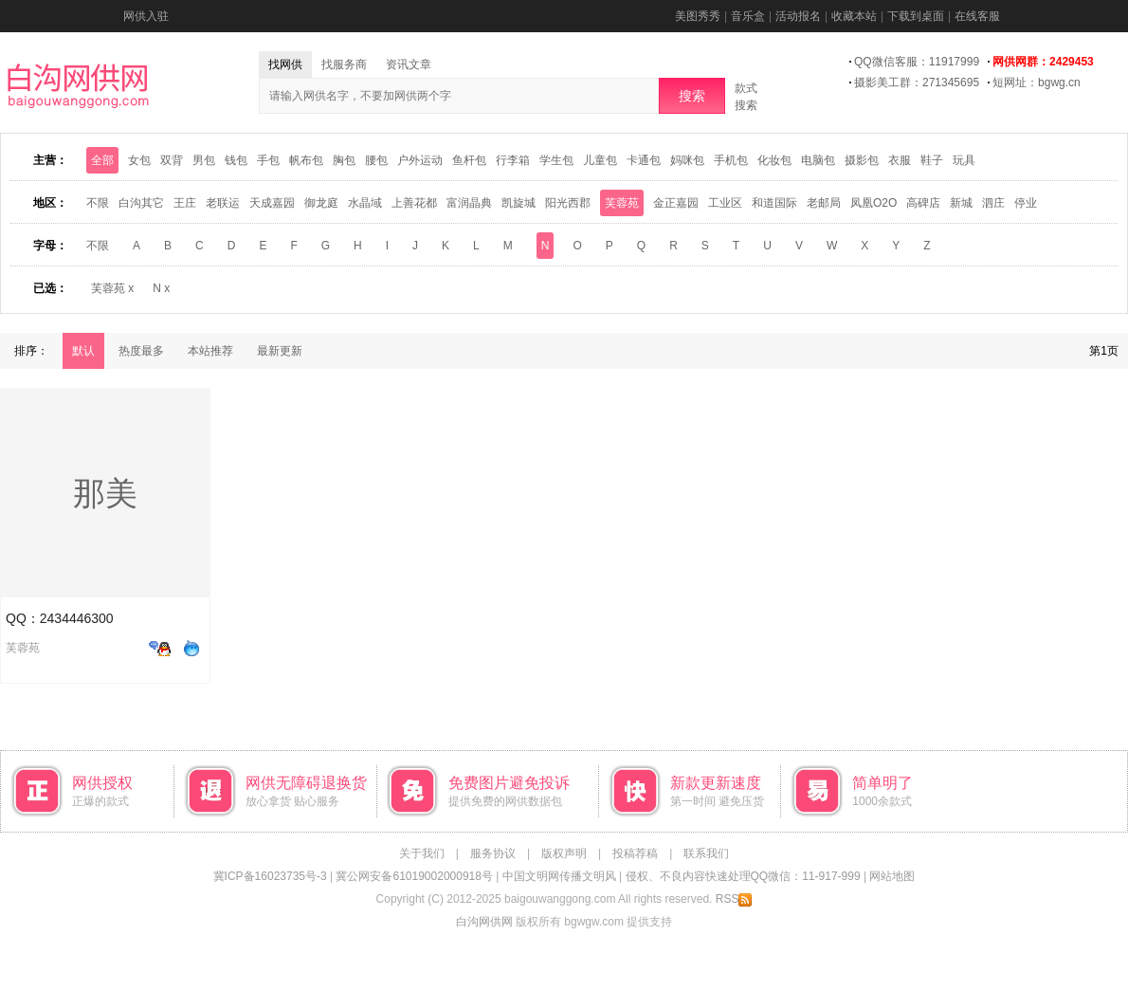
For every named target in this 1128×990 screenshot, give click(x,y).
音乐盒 (748, 16)
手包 (268, 160)
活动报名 (798, 16)
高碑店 (923, 203)
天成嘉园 (272, 203)
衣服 (899, 160)
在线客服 (977, 16)
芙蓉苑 (622, 203)
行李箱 (513, 160)
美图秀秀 (697, 16)
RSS (734, 899)
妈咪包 (687, 160)
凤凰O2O (873, 203)
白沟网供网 (484, 921)
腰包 (376, 160)
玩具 (964, 160)
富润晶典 (469, 203)
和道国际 (774, 203)
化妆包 (774, 160)
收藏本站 (854, 16)
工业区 (725, 203)
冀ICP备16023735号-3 (270, 876)
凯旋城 (518, 203)
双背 (171, 160)
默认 (83, 351)
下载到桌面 (915, 16)
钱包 (236, 160)
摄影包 (862, 160)
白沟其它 (141, 203)
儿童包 (600, 160)
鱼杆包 (469, 160)
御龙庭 (321, 203)
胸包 (344, 160)
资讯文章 (408, 64)
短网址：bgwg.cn (1036, 82)
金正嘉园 (676, 203)
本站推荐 (210, 351)
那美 (105, 493)
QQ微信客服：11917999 (916, 61)
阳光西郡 (568, 203)
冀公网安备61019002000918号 (414, 876)
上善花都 (414, 203)
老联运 (223, 203)
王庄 (184, 203)
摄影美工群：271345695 (916, 82)
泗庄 (993, 203)
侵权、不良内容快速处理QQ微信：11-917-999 (743, 876)
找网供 (285, 64)
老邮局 (824, 203)
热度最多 (141, 351)
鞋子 (931, 160)
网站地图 (892, 876)
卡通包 (644, 160)
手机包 (731, 160)
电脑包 (818, 160)
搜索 (692, 95)
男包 (203, 160)
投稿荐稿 (635, 853)
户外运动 (420, 160)
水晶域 (365, 203)
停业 (1025, 203)
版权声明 (564, 853)
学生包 (556, 160)
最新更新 (279, 351)
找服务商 (344, 64)
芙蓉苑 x (112, 288)
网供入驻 (146, 16)
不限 (97, 203)
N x (161, 288)
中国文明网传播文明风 (559, 876)
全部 (102, 160)
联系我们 (706, 853)
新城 (961, 203)
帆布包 (306, 160)
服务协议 (493, 853)
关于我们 (422, 853)
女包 (139, 160)
